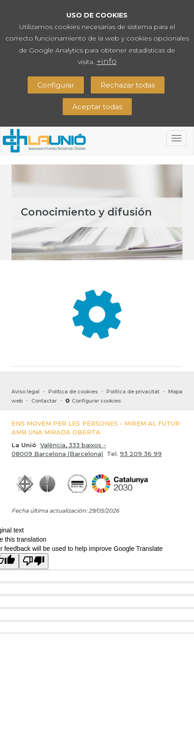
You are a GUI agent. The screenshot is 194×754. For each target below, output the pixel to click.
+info (107, 61)
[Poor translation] (33, 561)
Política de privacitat (132, 391)
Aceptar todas (97, 106)
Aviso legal (26, 391)
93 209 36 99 (141, 453)
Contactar (44, 400)
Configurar (55, 85)
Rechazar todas (127, 85)
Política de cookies (73, 391)
